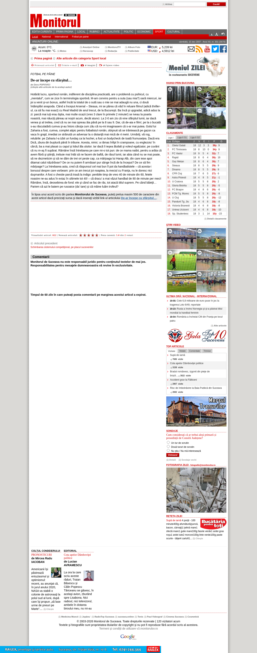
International (61, 36)
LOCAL (81, 31)
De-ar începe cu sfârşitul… (139, 198)
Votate (182, 351)
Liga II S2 (195, 137)
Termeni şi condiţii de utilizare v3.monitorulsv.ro (128, 628)
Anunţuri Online (91, 47)
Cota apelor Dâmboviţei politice (186, 365)
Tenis (140, 616)
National (46, 36)
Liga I (170, 137)
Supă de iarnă (177, 357)
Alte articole (220, 325)
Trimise (207, 351)
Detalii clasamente (216, 218)
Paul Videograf (154, 616)
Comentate (194, 351)
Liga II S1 (182, 137)
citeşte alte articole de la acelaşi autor (51, 87)
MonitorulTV (114, 47)
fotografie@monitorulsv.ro (202, 465)
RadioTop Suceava (104, 616)
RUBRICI (94, 31)
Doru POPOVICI (42, 84)
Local (35, 36)
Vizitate (171, 351)
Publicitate (133, 51)
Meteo (63, 51)
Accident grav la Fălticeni (183, 381)
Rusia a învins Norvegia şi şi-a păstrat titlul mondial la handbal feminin (196, 310)
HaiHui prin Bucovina (180, 83)
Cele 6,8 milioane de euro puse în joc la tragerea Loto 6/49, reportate (194, 302)
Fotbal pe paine (80, 36)
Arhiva (168, 4)
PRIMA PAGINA (64, 31)
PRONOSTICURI (41, 554)
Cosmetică (193, 616)
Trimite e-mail (67, 65)
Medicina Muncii (69, 616)
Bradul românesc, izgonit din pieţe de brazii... (190, 373)
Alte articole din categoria (81, 58)
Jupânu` (86, 616)
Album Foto (134, 47)
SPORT (159, 31)
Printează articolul (42, 65)
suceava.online (126, 616)
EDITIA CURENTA (42, 31)
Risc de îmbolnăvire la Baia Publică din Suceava (196, 390)
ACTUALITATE (112, 31)
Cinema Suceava (175, 616)
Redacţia (112, 51)
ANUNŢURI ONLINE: (45, 41)
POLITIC (128, 31)
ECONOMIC (144, 31)
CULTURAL (173, 31)
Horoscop (88, 51)
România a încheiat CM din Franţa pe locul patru (196, 318)
